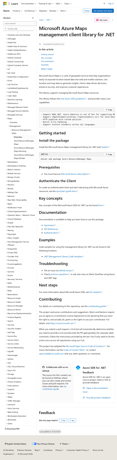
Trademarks (8, 454)
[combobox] (20, 23)
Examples (45, 64)
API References (51, 229)
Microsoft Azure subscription (74, 173)
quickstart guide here (66, 191)
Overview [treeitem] (13, 122)
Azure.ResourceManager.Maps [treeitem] (24, 142)
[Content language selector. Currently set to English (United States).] (15, 444)
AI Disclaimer (8, 450)
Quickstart (49, 225)
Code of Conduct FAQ (74, 349)
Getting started (47, 54)
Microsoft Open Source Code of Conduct (85, 346)
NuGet (104, 147)
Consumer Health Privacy (77, 450)
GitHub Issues (65, 270)
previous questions (59, 274)
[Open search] (104, 3)
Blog (36, 450)
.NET (48, 20)
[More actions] (112, 20)
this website (94, 292)
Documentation (47, 61)
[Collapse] (33, 17)
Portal (86, 10)
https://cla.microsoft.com (62, 323)
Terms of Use (98, 450)
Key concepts (46, 58)
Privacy (59, 450)
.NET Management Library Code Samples (63, 256)
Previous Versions (24, 450)
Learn (41, 20)
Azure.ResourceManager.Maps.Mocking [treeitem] (24, 149)
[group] (77, 120)
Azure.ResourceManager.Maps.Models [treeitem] (24, 156)
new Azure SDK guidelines (73, 98)
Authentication (51, 232)
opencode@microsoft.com (51, 353)
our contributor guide (54, 387)
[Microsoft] (5, 3)
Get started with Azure (103, 10)
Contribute (48, 450)
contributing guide (96, 306)
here (100, 205)
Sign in (111, 3)
